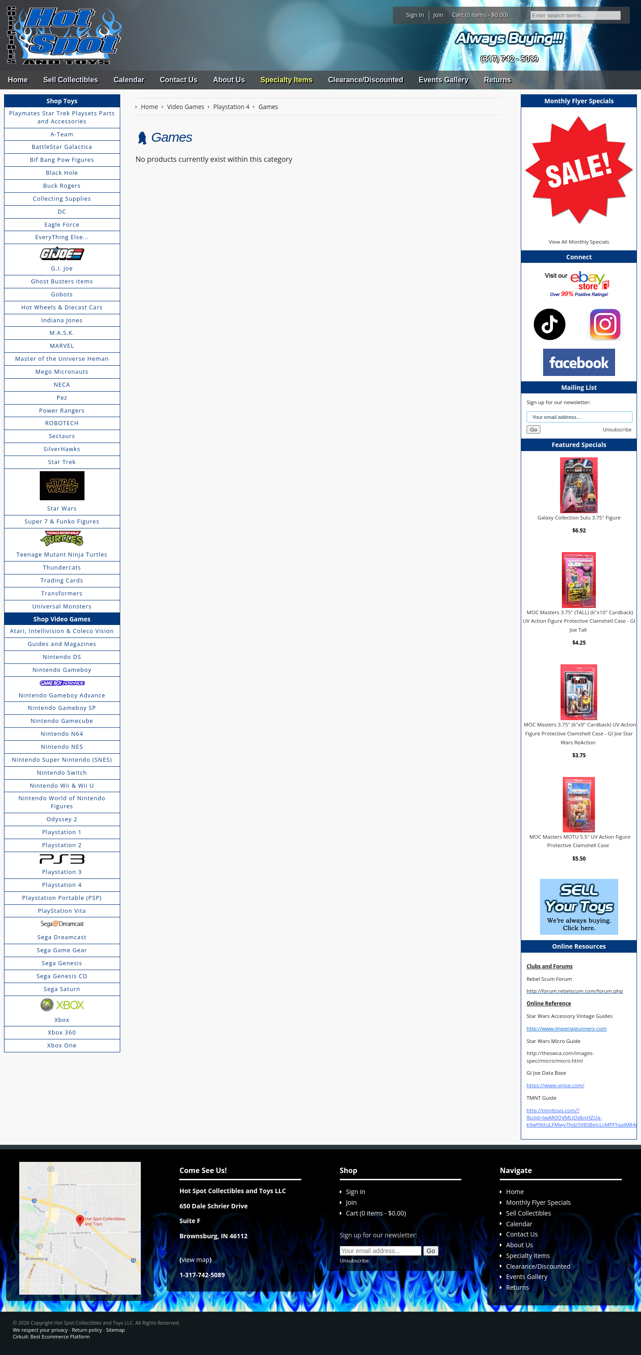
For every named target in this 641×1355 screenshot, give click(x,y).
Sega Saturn (62, 989)
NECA (62, 384)
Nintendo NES (62, 747)
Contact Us (178, 80)
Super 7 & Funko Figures (62, 521)
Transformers (62, 593)
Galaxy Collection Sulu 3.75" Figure (578, 517)
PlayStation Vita (62, 911)
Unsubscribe (617, 429)
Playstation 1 (62, 832)
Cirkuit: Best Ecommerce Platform (51, 1336)
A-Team (62, 134)
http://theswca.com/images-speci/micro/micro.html (560, 1057)
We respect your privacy (40, 1329)
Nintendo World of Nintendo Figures (61, 802)
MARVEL (62, 346)
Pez (62, 397)
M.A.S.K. (62, 333)
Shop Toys (61, 101)
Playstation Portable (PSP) (62, 898)
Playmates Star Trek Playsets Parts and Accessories (62, 117)
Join (438, 15)
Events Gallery (443, 80)
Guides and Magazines (62, 644)
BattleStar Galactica (62, 147)
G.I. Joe (62, 268)
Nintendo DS (62, 657)
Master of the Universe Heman (62, 359)
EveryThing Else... (62, 237)
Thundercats (62, 567)
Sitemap (115, 1329)
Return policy (87, 1329)
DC (62, 211)
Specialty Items (287, 80)
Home (17, 80)
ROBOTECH (62, 423)
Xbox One (62, 1045)
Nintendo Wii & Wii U (62, 785)
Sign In (415, 15)
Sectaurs (62, 436)
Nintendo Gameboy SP (62, 708)
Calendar (129, 80)
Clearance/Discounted (365, 80)
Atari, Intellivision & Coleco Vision (62, 631)
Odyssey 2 (61, 819)
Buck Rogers (62, 186)
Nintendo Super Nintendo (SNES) (62, 760)
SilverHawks (61, 449)
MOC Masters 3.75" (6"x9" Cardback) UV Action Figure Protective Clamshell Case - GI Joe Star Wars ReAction (580, 733)
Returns (497, 80)
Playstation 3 (62, 872)
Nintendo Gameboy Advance (62, 695)
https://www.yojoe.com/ (555, 1085)
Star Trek (62, 462)
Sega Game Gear (62, 950)
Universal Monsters (62, 606)
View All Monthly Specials (579, 241)
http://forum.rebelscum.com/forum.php (575, 991)
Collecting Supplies (62, 198)
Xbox (62, 1020)
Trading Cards (62, 580)
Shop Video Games (62, 619)
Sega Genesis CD (62, 976)
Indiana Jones (62, 320)
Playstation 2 (62, 845)
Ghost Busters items (62, 281)
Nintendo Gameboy (62, 670)
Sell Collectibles (70, 80)
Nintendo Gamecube (62, 721)
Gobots (62, 294)
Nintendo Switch (62, 772)
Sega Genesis (62, 963)
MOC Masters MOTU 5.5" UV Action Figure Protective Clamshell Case (579, 841)
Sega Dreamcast (62, 937)
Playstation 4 (62, 885)
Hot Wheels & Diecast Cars (62, 307)
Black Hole (62, 173)
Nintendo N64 (62, 734)
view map (195, 1259)
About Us (229, 80)
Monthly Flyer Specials (538, 1202)
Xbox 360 (62, 1032)
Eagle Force (62, 224)
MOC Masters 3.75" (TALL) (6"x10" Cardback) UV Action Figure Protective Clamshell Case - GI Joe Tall (579, 621)
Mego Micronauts (62, 371)
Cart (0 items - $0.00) (480, 15)
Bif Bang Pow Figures (62, 160)
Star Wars (61, 508)
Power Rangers (62, 410)
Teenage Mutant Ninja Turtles (62, 554)
